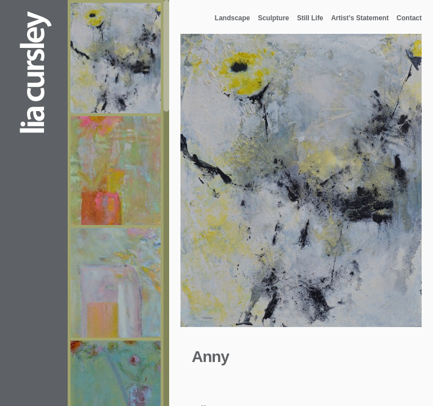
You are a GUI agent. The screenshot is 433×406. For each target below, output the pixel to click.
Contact (409, 18)
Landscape (232, 18)
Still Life (310, 18)
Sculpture (273, 18)
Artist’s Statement (359, 18)
